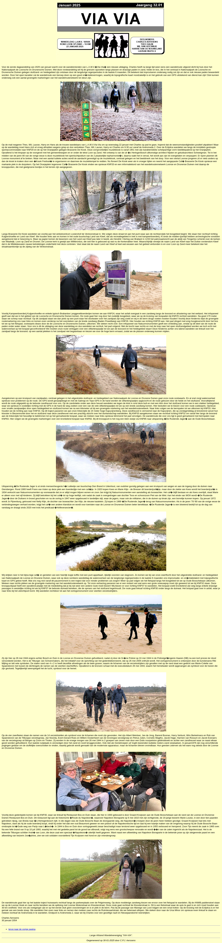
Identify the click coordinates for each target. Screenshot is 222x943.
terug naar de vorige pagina (21, 929)
